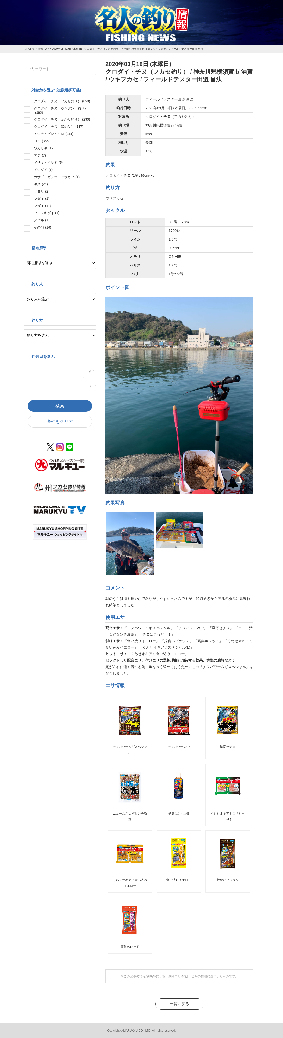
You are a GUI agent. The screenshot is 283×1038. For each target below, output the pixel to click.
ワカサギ (44, 148)
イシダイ (43, 170)
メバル (41, 220)
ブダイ (41, 198)
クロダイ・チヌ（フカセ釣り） (62, 101)
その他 (42, 227)
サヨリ (41, 191)
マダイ (42, 206)
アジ (40, 155)
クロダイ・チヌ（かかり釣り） (62, 119)
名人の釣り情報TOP (37, 48)
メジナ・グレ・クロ (53, 134)
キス (41, 184)
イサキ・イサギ (48, 162)
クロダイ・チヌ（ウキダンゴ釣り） (61, 110)
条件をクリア (60, 421)
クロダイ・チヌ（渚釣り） (58, 126)
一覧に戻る (179, 1004)
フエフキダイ (46, 213)
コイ (42, 141)
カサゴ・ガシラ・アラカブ (57, 177)
